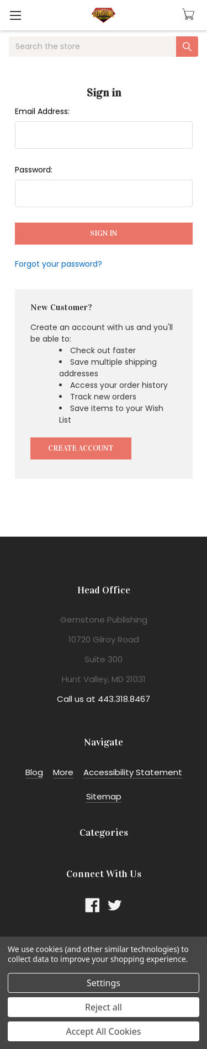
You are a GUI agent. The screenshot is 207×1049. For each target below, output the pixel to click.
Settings (103, 983)
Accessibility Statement (132, 772)
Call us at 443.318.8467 (103, 699)
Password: (33, 169)
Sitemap (103, 796)
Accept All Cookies (103, 1031)
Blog (34, 772)
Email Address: (42, 111)
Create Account (80, 448)
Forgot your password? (58, 263)
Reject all (103, 1007)
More (63, 772)
